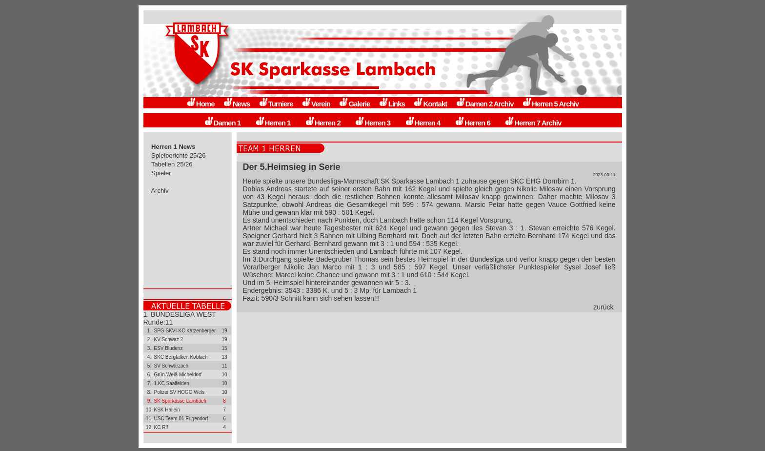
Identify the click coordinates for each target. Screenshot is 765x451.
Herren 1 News (174, 146)
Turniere (276, 104)
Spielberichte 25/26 (179, 155)
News (236, 104)
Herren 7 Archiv (532, 123)
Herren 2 (323, 123)
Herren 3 (372, 123)
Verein (316, 104)
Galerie (354, 104)
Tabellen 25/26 (172, 164)
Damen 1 (222, 123)
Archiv (160, 190)
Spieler (161, 173)
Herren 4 (423, 123)
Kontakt (430, 104)
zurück (603, 307)
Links (392, 104)
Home (200, 104)
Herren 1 (273, 123)
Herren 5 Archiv (550, 104)
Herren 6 (472, 123)
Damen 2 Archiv (485, 104)
